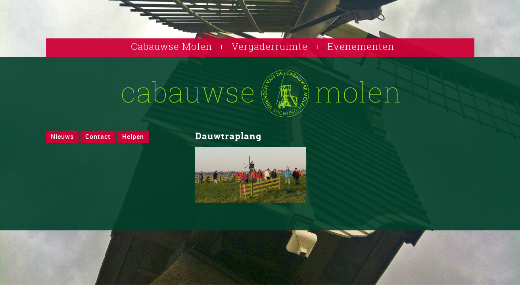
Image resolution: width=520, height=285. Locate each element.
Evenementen (360, 46)
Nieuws (62, 136)
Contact (98, 136)
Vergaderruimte (270, 46)
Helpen (133, 136)
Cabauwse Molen (171, 46)
